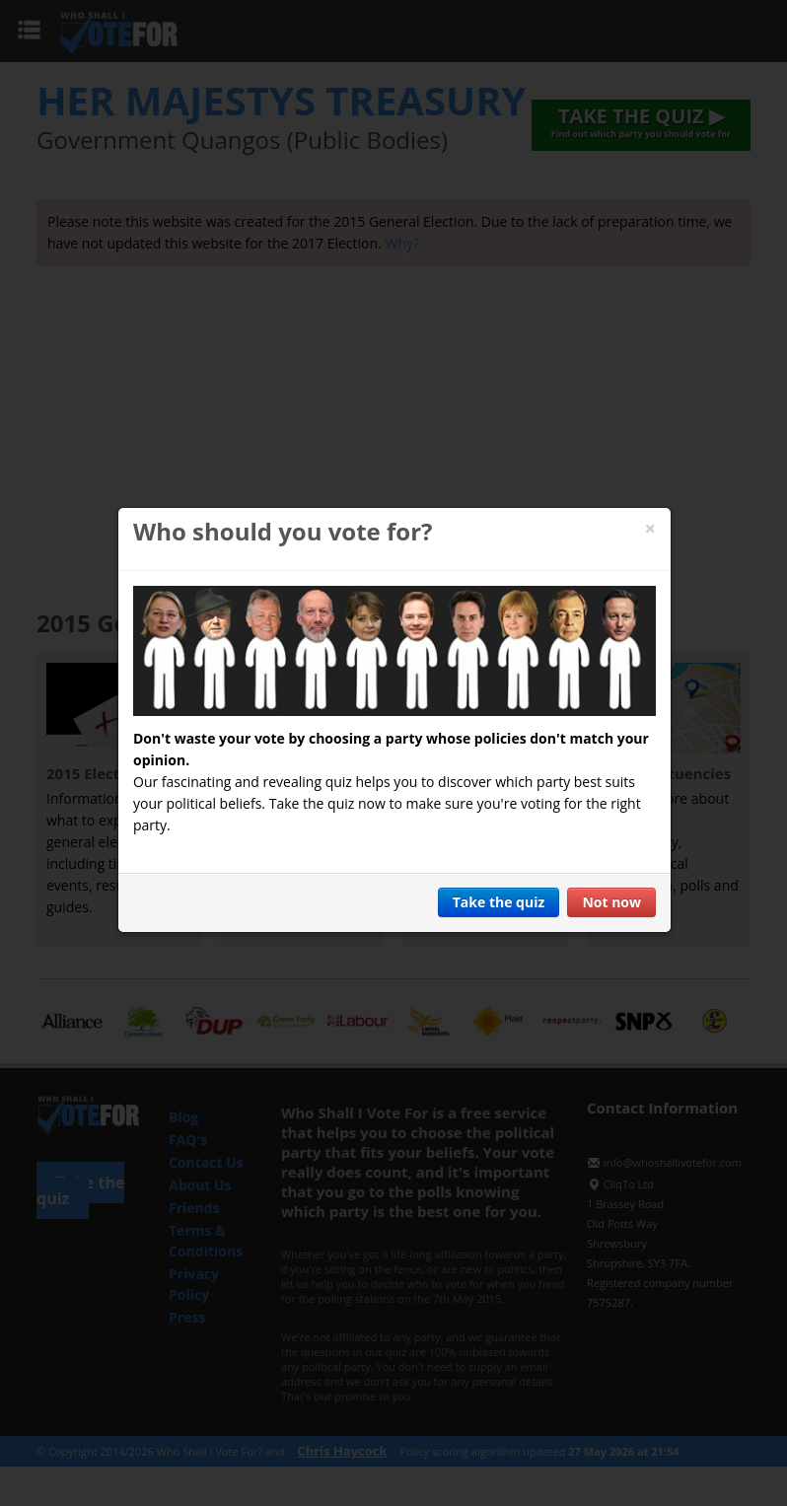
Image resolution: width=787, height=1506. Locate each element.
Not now (611, 902)
